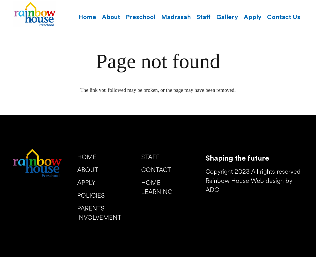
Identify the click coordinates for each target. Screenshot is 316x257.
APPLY (86, 183)
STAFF (150, 157)
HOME (87, 157)
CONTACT (156, 170)
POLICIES (91, 196)
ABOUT (87, 170)
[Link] (34, 14)
